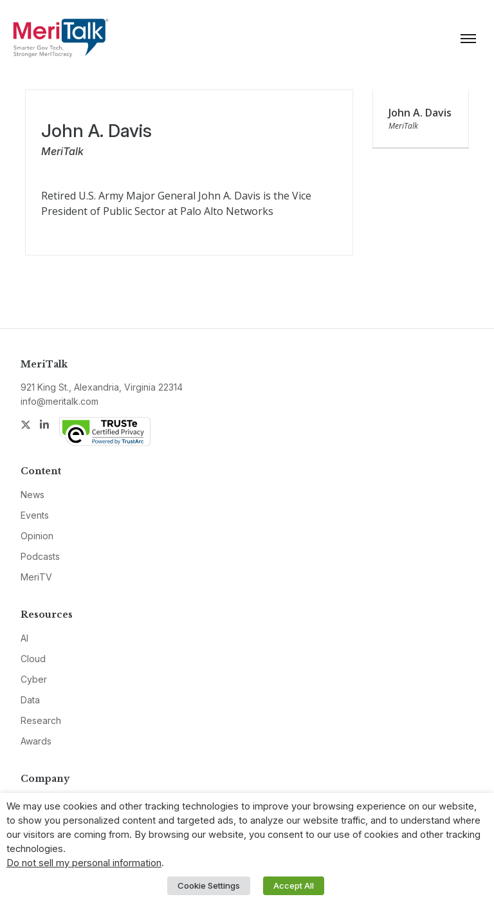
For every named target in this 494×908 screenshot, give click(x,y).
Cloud (33, 658)
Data (30, 699)
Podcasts (40, 556)
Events (35, 515)
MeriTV (36, 576)
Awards (36, 741)
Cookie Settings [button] (209, 885)
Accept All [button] (293, 885)
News (32, 494)
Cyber (34, 679)
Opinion (37, 535)
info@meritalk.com (59, 401)
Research (41, 720)
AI (24, 638)
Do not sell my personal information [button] (83, 863)
